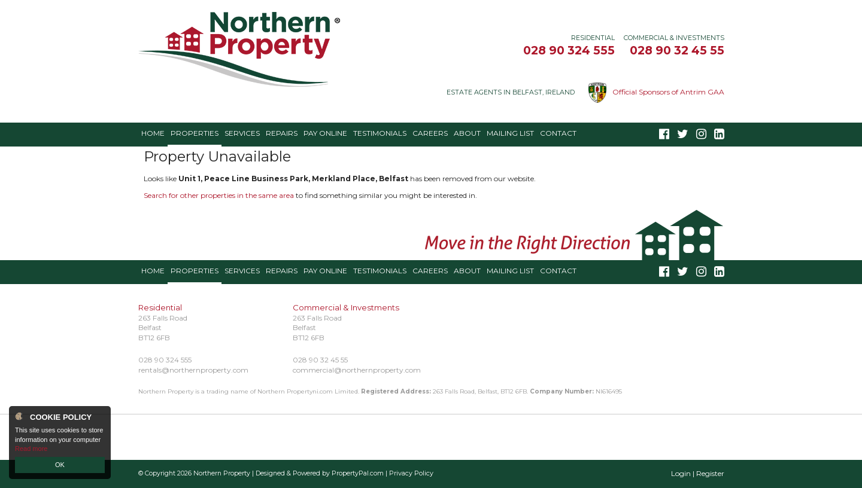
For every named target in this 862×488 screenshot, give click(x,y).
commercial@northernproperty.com (357, 369)
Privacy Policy (411, 473)
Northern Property (221, 473)
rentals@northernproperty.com (193, 369)
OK (60, 464)
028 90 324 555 (569, 50)
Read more (31, 448)
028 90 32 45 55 (677, 50)
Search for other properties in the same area (219, 195)
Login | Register (697, 473)
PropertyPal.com (358, 473)
